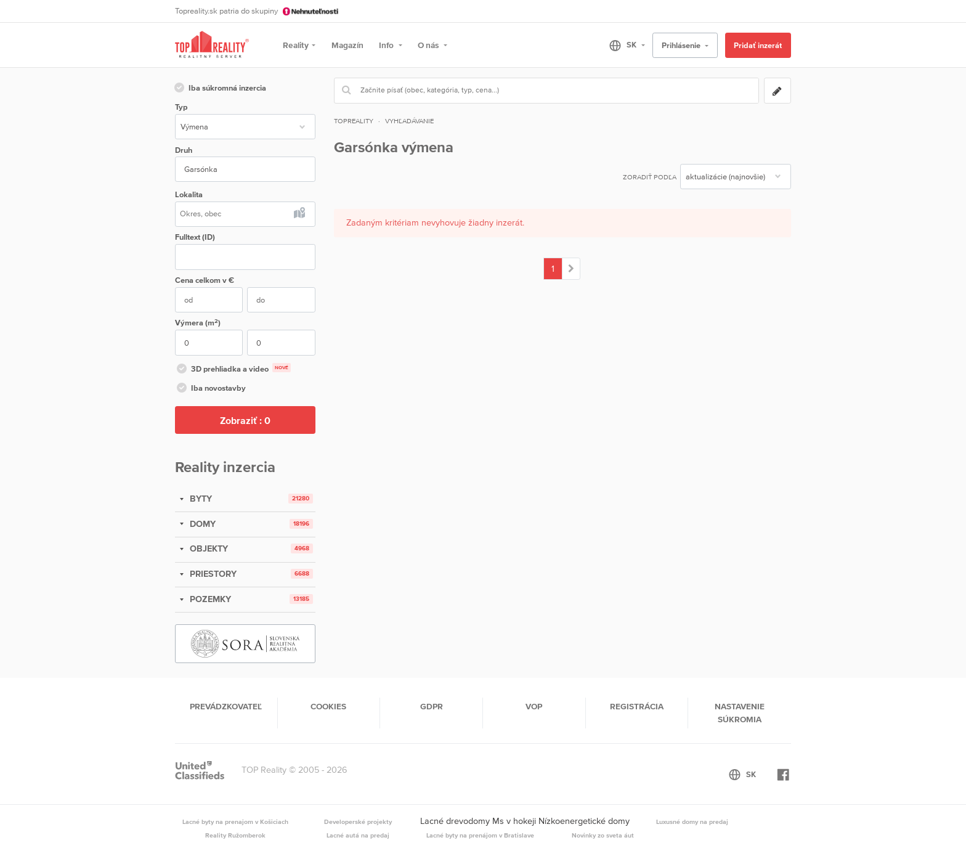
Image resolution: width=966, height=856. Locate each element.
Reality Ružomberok (235, 835)
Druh (183, 150)
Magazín (347, 45)
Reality (296, 45)
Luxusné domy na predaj (692, 821)
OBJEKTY (207, 548)
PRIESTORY (212, 574)
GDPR (431, 706)
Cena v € (204, 280)
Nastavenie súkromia (740, 712)
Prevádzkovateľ (226, 706)
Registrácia (637, 706)
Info (387, 45)
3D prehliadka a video (233, 370)
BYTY (199, 498)
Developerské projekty (358, 821)
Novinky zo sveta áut (603, 835)
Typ (181, 107)
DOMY (201, 524)
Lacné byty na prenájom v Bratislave (480, 835)
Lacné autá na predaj (358, 835)
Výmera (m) (198, 322)
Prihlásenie (682, 45)
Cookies (328, 706)
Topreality (353, 120)
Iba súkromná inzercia (219, 89)
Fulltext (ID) (195, 237)
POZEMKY (209, 599)
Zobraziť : (245, 420)
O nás (429, 45)
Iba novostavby (210, 389)
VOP (534, 706)
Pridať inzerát (758, 45)
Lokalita (189, 194)
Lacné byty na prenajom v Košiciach (235, 821)
